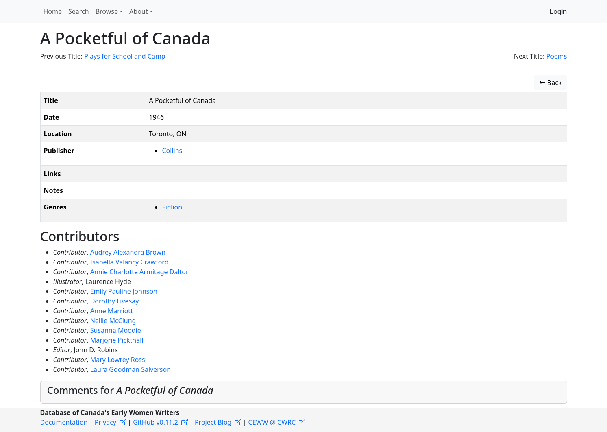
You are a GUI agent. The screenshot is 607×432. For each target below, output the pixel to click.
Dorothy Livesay (114, 301)
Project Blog (213, 422)
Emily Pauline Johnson (123, 291)
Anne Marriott (111, 310)
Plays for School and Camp (124, 56)
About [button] (138, 11)
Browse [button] (107, 11)
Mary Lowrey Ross (117, 359)
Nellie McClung (113, 320)
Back (550, 82)
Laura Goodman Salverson (130, 369)
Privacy (105, 422)
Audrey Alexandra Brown (127, 252)
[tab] (304, 392)
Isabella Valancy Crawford (129, 261)
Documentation (64, 422)
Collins (172, 150)
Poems (556, 56)
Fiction (172, 207)
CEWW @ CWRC (272, 422)
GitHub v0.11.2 (155, 422)
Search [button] (78, 11)
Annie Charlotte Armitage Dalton (140, 271)
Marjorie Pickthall (117, 340)
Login (558, 11)
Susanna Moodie (115, 330)
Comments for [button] (130, 390)
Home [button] (53, 11)
